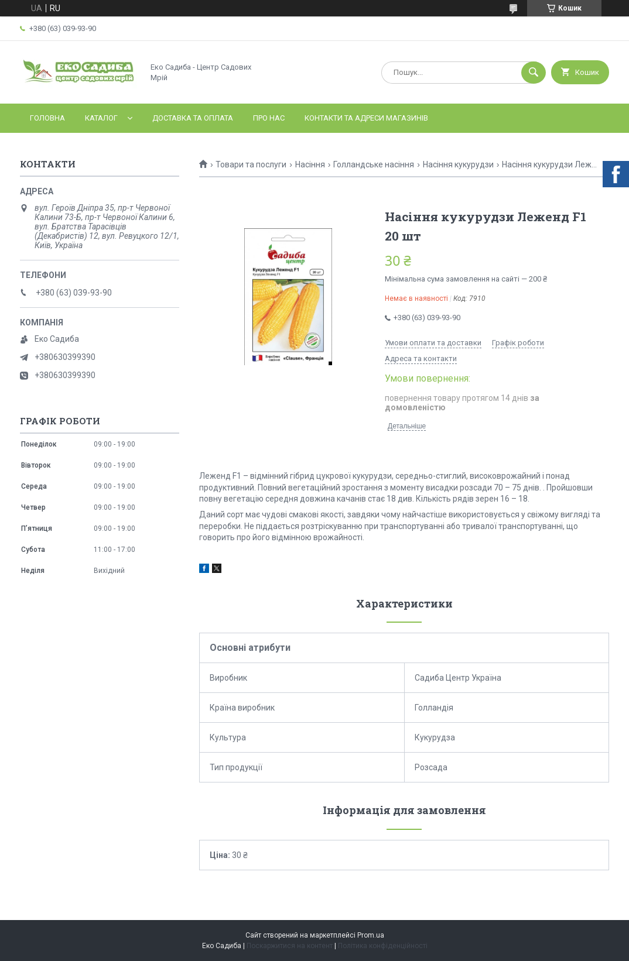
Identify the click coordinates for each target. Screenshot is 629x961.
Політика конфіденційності (383, 946)
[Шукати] (533, 72)
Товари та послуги (251, 164)
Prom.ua (370, 935)
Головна (47, 118)
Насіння (310, 164)
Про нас (269, 118)
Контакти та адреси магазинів (366, 118)
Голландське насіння (373, 164)
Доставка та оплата (192, 118)
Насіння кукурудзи (458, 164)
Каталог (101, 118)
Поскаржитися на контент (290, 946)
